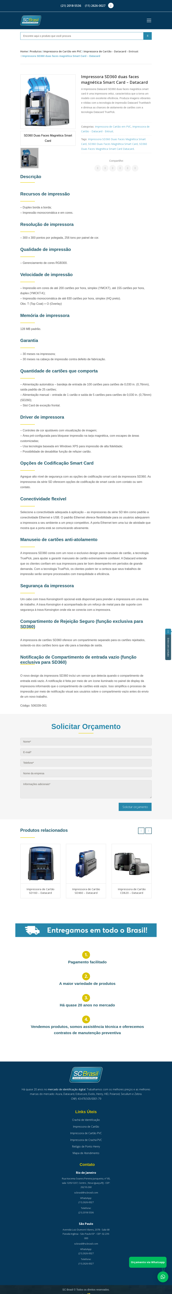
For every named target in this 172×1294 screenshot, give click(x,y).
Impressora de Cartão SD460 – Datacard (86, 891)
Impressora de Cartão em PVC (62, 51)
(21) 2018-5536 (71, 6)
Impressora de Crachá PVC (86, 1140)
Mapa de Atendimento (86, 1153)
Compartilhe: (116, 160)
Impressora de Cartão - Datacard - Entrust (111, 51)
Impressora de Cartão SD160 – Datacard (40, 891)
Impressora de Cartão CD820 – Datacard (132, 891)
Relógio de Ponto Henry (86, 1146)
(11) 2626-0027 (95, 6)
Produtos (35, 51)
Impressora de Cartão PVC (86, 1133)
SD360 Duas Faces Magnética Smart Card (113, 144)
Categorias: (87, 126)
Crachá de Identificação (86, 1120)
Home (24, 51)
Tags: (84, 139)
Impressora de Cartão (86, 1126)
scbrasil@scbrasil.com (86, 1192)
